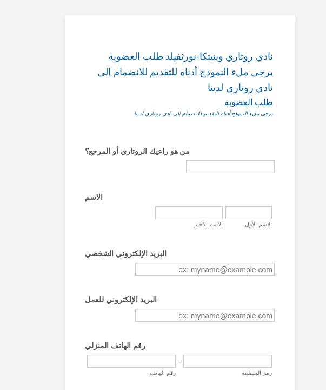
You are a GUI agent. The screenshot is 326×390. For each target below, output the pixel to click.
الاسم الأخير (143, 232)
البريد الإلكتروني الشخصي (74, 248)
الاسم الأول (144, 208)
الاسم (42, 181)
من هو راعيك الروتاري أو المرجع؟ (85, 135)
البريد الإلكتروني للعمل (69, 294)
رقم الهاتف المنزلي (63, 340)
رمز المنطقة (275, 367)
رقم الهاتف (226, 367)
